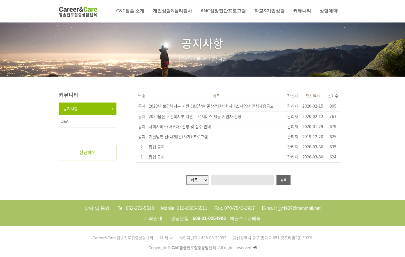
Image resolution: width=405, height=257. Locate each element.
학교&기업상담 (269, 10)
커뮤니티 (302, 10)
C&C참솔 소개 (130, 10)
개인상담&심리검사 (172, 10)
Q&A (64, 121)
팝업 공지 (157, 147)
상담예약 (329, 10)
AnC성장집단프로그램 (223, 10)
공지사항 (70, 109)
